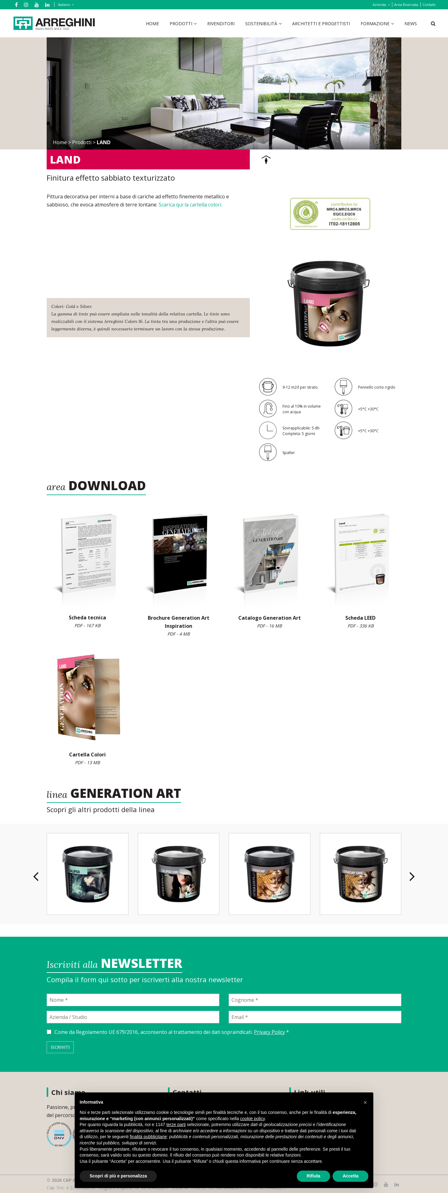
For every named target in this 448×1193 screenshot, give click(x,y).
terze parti (176, 1124)
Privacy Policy (269, 1032)
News (410, 23)
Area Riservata (406, 4)
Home (152, 23)
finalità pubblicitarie (148, 1136)
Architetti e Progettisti (321, 23)
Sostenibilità (261, 23)
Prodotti (181, 23)
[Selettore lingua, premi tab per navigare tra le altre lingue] (65, 4)
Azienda (379, 4)
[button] (365, 1102)
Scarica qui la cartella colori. (190, 204)
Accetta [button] (350, 1175)
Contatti (429, 4)
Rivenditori (221, 23)
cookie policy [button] (252, 1118)
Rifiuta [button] (313, 1175)
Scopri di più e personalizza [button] (118, 1175)
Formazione (375, 23)
